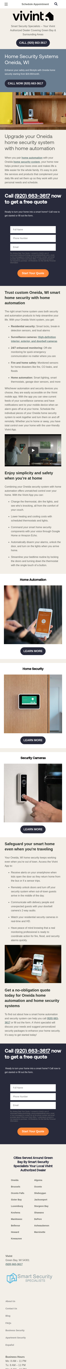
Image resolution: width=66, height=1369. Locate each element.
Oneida (14, 1180)
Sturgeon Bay (41, 1206)
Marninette (39, 1232)
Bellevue (15, 1225)
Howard (15, 1232)
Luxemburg (17, 1206)
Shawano (39, 1212)
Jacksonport (40, 1199)
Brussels (15, 1186)
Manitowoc (16, 1219)
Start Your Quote (33, 273)
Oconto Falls (17, 1193)
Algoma (38, 1180)
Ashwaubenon (41, 1225)
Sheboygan (40, 1193)
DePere (38, 1219)
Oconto (38, 1186)
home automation (32, 157)
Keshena (15, 1212)
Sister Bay (16, 1199)
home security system (26, 162)
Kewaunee (16, 1238)
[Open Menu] (6, 4)
